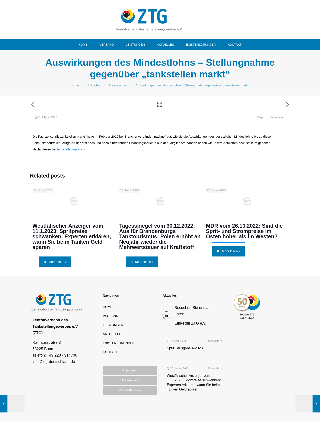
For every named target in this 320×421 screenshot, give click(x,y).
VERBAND (110, 316)
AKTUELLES (112, 334)
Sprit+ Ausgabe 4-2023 (185, 337)
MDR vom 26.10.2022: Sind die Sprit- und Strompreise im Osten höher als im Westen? (244, 231)
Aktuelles (93, 85)
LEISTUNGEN (113, 325)
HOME (107, 307)
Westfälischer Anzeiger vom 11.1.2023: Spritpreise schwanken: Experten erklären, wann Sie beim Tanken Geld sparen (71, 236)
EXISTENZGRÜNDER (119, 343)
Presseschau (118, 85)
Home (74, 85)
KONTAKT (110, 352)
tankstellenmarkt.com (72, 149)
